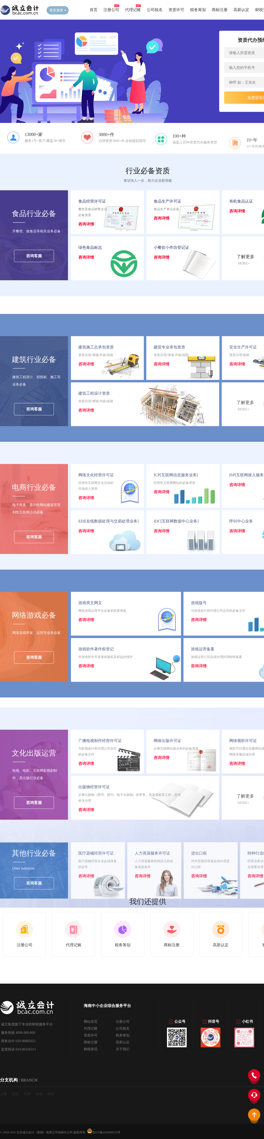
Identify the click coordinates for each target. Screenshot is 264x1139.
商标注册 (220, 10)
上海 (3, 1094)
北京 (15, 1094)
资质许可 (176, 10)
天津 (27, 1094)
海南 (38, 1094)
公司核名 (155, 10)
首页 (94, 10)
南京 (50, 1094)
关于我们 (123, 1049)
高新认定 (241, 10)
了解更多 (245, 257)
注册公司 (111, 10)
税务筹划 (198, 10)
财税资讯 (91, 1049)
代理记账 (133, 10)
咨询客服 (34, 257)
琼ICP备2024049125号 (103, 1130)
